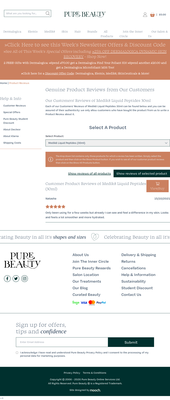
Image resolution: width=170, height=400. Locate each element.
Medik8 (49, 31)
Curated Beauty (86, 294)
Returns (128, 261)
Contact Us (131, 294)
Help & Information (138, 274)
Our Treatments (87, 281)
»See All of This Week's (37, 51)
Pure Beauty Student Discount (15, 121)
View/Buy (157, 186)
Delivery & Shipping (138, 254)
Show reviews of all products (89, 173)
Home (3, 83)
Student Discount (137, 287)
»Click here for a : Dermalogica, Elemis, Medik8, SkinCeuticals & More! (85, 73)
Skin (65, 31)
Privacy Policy (72, 372)
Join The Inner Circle (91, 261)
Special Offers (11, 112)
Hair (78, 31)
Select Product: (54, 136)
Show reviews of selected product (141, 173)
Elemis (33, 31)
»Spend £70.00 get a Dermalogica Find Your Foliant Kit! (88, 63)
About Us (81, 254)
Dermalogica (12, 31)
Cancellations (133, 267)
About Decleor (12, 129)
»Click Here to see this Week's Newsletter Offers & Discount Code (85, 44)
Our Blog (80, 287)
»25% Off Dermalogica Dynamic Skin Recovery (115, 54)
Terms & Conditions (94, 372)
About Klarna (11, 136)
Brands (92, 31)
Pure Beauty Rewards (92, 267)
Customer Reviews (14, 105)
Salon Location (86, 274)
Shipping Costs (12, 142)
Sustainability (133, 281)
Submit (131, 342)
